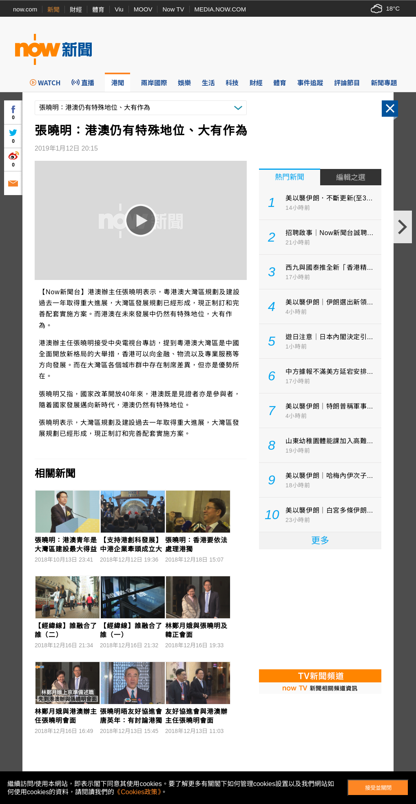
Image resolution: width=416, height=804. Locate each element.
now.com (25, 9)
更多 (320, 540)
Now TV (173, 9)
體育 (98, 9)
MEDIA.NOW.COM (220, 9)
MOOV (143, 9)
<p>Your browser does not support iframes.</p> (320, 608)
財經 (76, 9)
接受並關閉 (378, 788)
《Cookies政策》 (137, 791)
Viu (119, 9)
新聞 (53, 9)
